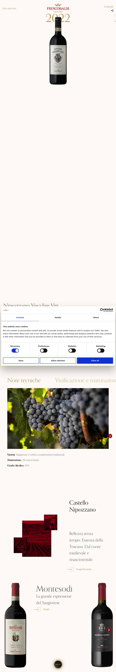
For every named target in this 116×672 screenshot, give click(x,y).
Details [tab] (58, 317)
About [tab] (96, 317)
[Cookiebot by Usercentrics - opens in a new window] (102, 310)
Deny (21, 360)
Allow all (95, 360)
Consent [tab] (20, 317)
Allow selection (58, 360)
